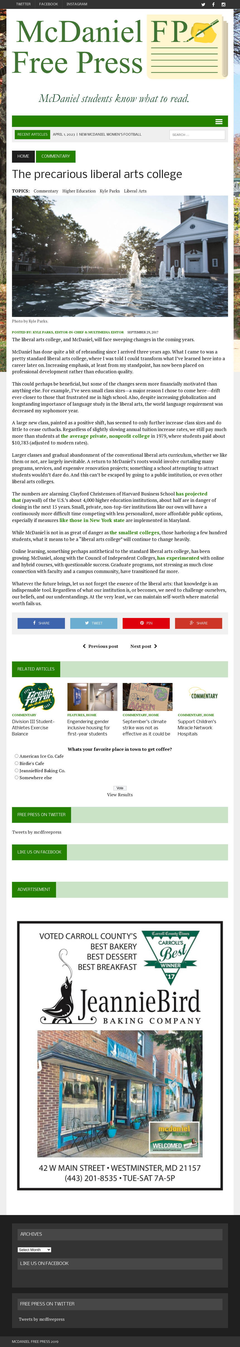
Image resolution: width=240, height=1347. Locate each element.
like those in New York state (92, 520)
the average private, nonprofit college (105, 436)
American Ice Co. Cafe (42, 755)
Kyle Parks (110, 191)
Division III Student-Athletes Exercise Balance (33, 727)
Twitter (23, 4)
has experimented (178, 558)
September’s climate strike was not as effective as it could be (146, 727)
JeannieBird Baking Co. (42, 770)
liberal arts (135, 191)
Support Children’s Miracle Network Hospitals (197, 727)
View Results (120, 794)
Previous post (100, 646)
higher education (79, 191)
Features (75, 715)
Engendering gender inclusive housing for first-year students (88, 727)
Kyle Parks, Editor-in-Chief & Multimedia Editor (78, 332)
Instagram (77, 4)
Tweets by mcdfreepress (36, 831)
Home (91, 715)
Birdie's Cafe (32, 763)
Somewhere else (36, 777)
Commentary (46, 191)
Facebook (48, 4)
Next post (143, 646)
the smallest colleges (134, 532)
